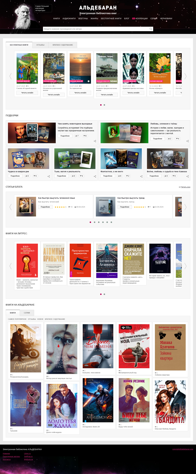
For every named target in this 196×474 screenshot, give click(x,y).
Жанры (94, 18)
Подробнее (65, 136)
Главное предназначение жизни (106, 89)
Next (185, 76)
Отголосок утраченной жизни (52, 89)
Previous (10, 76)
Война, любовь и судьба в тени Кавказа (167, 171)
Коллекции (142, 18)
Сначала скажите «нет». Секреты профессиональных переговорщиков (133, 280)
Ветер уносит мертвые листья (59, 378)
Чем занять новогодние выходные (75, 124)
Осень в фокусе (155, 88)
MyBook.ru (28, 459)
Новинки (6, 453)
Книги (56, 18)
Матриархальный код (127, 373)
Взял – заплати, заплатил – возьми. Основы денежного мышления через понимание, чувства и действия (27, 284)
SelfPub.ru (28, 456)
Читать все (185, 187)
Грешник (13, 431)
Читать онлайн (27, 93)
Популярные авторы (11, 456)
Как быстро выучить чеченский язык (56, 198)
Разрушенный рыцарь (19, 377)
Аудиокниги (69, 18)
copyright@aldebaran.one (182, 449)
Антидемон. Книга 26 (91, 427)
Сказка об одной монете (26, 88)
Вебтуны (83, 18)
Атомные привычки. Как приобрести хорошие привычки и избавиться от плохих (53, 280)
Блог (126, 18)
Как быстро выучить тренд (130, 198)
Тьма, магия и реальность (67, 171)
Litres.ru (27, 453)
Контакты (7, 459)
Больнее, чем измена (91, 373)
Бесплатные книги (111, 18)
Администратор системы (133, 88)
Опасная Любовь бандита (165, 429)
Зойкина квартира (162, 375)
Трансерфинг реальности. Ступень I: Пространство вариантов (80, 282)
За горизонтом (76, 88)
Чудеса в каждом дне (18, 171)
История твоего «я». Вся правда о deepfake (159, 277)
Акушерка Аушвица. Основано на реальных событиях (105, 282)
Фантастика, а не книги (112, 171)
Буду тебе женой (126, 427)
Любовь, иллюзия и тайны (163, 124)
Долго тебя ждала (53, 432)
